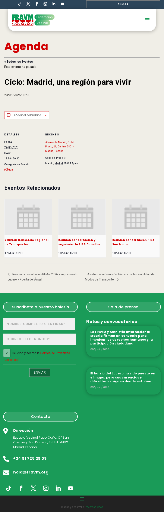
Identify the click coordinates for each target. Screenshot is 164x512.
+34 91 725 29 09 (30, 458)
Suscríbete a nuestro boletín (40, 307)
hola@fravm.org (30, 472)
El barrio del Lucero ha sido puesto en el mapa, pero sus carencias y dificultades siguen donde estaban (122, 377)
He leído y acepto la (36, 356)
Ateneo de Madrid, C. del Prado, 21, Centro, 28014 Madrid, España (59, 147)
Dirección (23, 430)
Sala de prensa (123, 307)
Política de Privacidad (55, 353)
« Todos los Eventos (18, 61)
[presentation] (28, 217)
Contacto (40, 416)
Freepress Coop (94, 507)
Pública (8, 169)
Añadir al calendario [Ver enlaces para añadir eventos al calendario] (27, 115)
